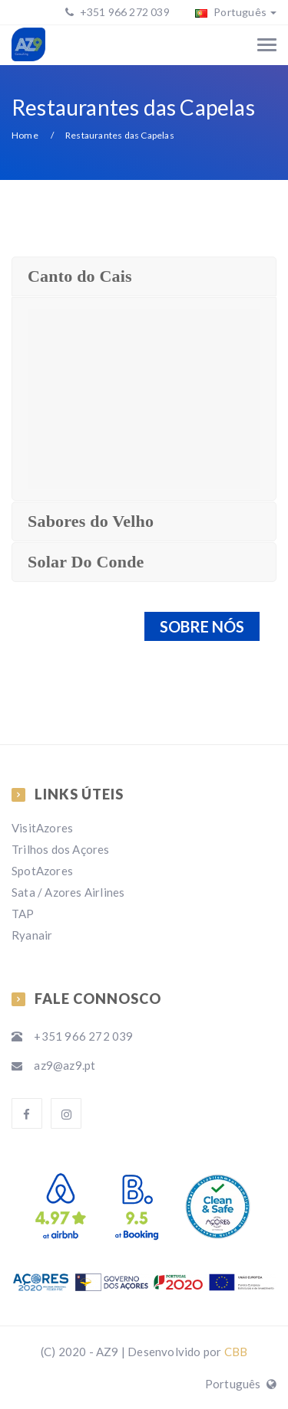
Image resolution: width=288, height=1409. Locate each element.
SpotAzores (42, 871)
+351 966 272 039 (123, 11)
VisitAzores (42, 828)
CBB (236, 1351)
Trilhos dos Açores (61, 849)
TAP (23, 913)
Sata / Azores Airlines (68, 892)
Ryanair (32, 935)
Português (235, 11)
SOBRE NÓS (202, 626)
